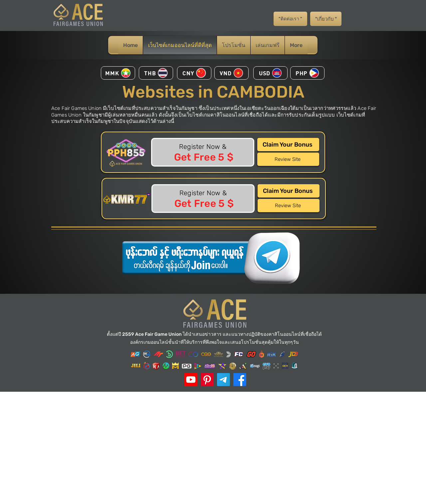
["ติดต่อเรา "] (290, 19)
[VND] (231, 73)
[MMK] (118, 73)
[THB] (156, 73)
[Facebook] (239, 379)
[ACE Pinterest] (207, 379)
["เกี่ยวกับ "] (325, 19)
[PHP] (307, 73)
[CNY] (194, 73)
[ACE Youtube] (190, 379)
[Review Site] (288, 159)
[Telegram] (223, 379)
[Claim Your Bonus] (288, 144)
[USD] (270, 73)
